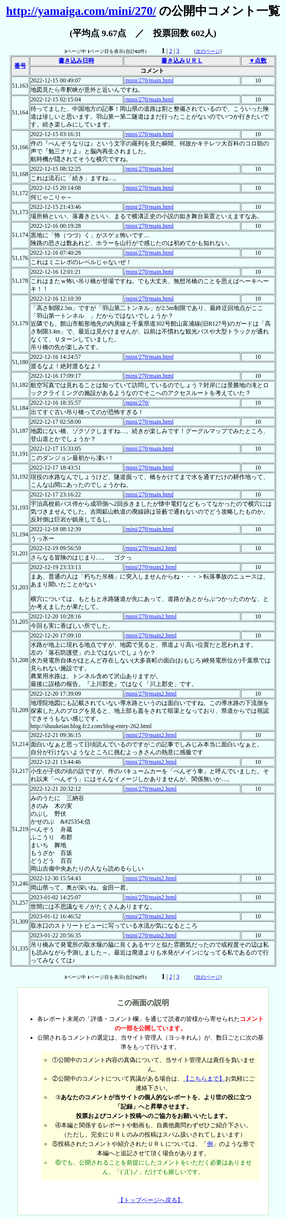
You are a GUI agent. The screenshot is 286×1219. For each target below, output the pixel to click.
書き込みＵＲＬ (182, 60)
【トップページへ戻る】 (150, 1200)
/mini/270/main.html (149, 80)
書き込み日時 (76, 60)
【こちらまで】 (204, 1078)
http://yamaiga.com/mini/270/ (81, 11)
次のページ (208, 51)
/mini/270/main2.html (150, 548)
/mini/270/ (136, 402)
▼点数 (258, 60)
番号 (20, 66)
